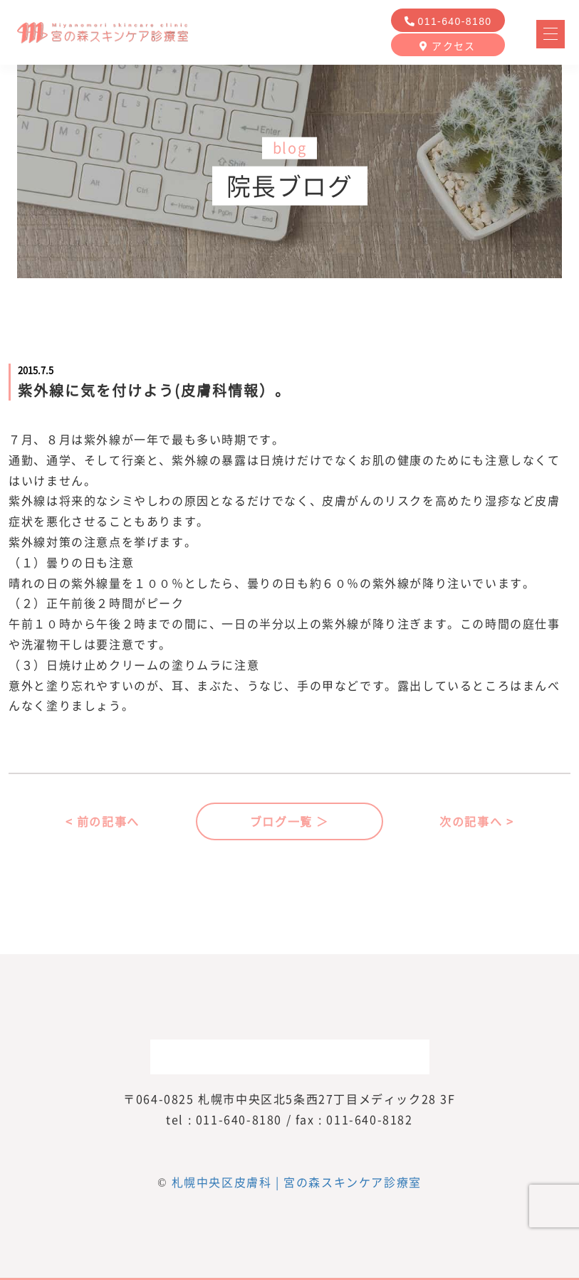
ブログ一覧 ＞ (289, 821)
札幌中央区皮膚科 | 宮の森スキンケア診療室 (297, 1181)
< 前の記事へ (103, 821)
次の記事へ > (476, 821)
